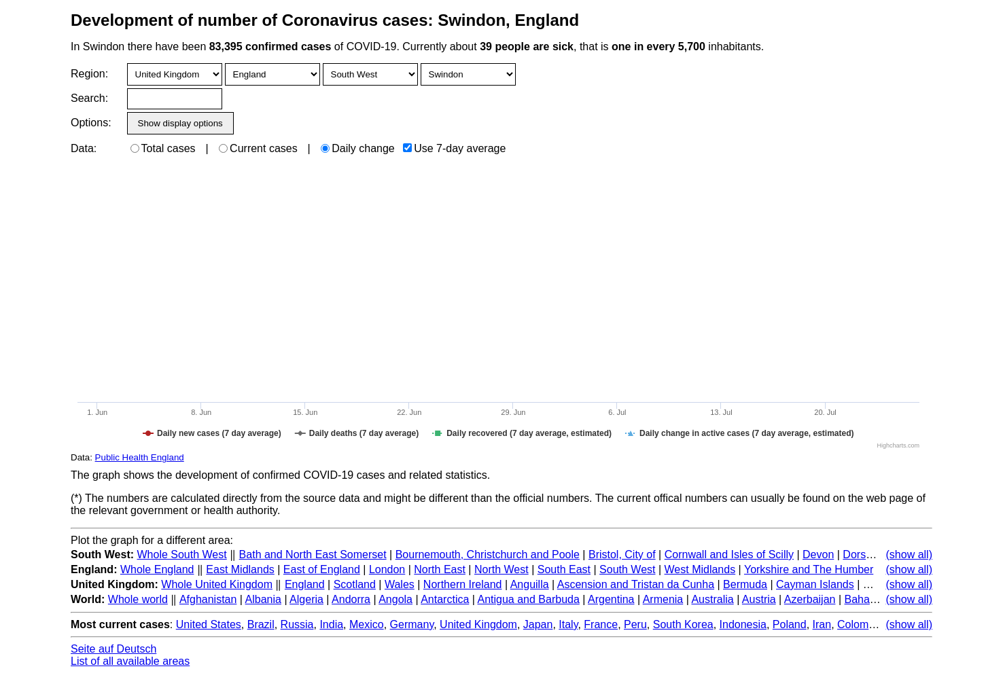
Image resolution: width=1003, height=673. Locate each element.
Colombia (860, 624)
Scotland (355, 584)
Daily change (358, 148)
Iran (822, 624)
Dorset (859, 554)
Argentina (611, 599)
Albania (263, 599)
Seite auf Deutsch (113, 649)
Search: (89, 98)
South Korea (683, 624)
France (601, 624)
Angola (395, 599)
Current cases (258, 148)
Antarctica (445, 599)
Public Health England (139, 457)
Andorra (351, 599)
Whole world (138, 599)
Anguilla (529, 584)
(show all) (909, 554)
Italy (568, 624)
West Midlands (700, 569)
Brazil (261, 624)
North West (501, 569)
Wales (400, 584)
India (331, 624)
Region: (89, 73)
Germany (412, 624)
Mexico (366, 624)
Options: (91, 122)
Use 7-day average (454, 148)
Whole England (157, 569)
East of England (321, 569)
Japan (538, 624)
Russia (297, 624)
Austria (759, 599)
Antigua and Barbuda (529, 599)
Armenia (663, 599)
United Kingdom (478, 624)
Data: (83, 148)
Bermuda (745, 584)
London (387, 569)
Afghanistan (208, 599)
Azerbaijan (810, 599)
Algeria (306, 599)
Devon (818, 554)
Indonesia (743, 624)
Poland (790, 624)
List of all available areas (130, 661)
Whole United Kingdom (216, 584)
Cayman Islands (815, 584)
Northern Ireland (462, 584)
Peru (635, 624)
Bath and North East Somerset (313, 554)
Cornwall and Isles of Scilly (729, 554)
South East (564, 569)
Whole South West (182, 554)
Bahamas (867, 599)
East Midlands (240, 569)
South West (627, 569)
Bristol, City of (622, 554)
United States (208, 624)
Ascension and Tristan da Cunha (635, 584)
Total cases (163, 148)
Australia (712, 599)
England (305, 584)
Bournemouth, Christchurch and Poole (487, 554)
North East (439, 569)
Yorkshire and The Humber (808, 569)
